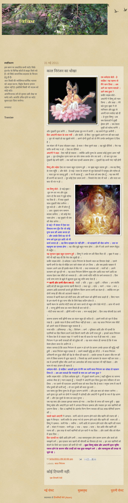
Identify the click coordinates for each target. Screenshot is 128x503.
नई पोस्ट (49, 490)
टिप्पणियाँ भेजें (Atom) (63, 497)
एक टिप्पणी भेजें (56, 478)
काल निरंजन (60, 463)
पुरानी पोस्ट (117, 490)
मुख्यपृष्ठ (82, 490)
